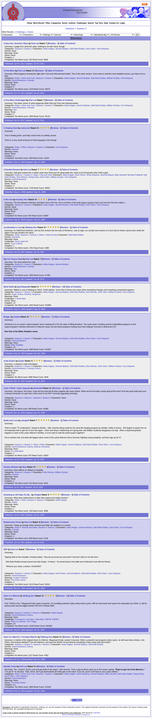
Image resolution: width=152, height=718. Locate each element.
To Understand (17, 451)
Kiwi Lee (35, 43)
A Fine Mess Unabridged (14, 100)
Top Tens (99, 23)
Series (65, 23)
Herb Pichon (80, 175)
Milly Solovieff (120, 175)
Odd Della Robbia (77, 49)
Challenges (82, 23)
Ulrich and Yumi (28, 78)
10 (63, 287)
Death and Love (11, 420)
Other (24, 147)
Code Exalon (9, 361)
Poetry (14, 502)
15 (67, 596)
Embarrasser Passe (12, 522)
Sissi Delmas (21, 177)
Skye (24, 467)
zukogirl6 (25, 420)
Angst (14, 294)
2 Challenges (19, 32)
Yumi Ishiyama (103, 49)
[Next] (79, 700)
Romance (16, 237)
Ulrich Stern (91, 49)
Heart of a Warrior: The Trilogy (23, 621)
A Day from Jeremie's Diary (16, 43)
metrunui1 (25, 128)
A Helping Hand (11, 128)
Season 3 (28, 644)
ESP (5, 549)
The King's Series (18, 580)
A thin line (8, 199)
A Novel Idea (20, 299)
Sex (15, 110)
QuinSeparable (24, 287)
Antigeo (37, 495)
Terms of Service (68, 715)
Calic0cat (96, 713)
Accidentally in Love (13, 227)
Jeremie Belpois (62, 49)
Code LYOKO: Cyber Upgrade (17, 388)
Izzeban (16, 317)
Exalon (21, 361)
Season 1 (28, 398)
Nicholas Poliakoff (134, 175)
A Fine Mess (9, 71)
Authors (72, 23)
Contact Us (114, 23)
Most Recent (38, 23)
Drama (20, 294)
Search (91, 23)
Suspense (36, 294)
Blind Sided (9, 287)
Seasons (70, 28)
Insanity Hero (22, 199)
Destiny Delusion (11, 467)
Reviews (52, 43)
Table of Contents (67, 43)
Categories (56, 23)
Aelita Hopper (48, 49)
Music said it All (21, 241)
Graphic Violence (21, 578)
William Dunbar (113, 78)
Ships (17, 78)
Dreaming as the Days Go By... (17, 495)
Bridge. (7, 317)
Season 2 (81, 28)
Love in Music (16, 244)
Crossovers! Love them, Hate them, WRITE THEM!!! (37, 619)
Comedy (30, 80)
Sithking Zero (31, 227)
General (15, 149)
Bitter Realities (17, 345)
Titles (47, 23)
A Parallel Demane (12, 170)
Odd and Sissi (46, 175)
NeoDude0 (38, 388)
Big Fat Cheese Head (13, 259)
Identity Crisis (10, 666)
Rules (78, 715)
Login (122, 23)
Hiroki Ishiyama (92, 175)
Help (106, 23)
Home (29, 23)
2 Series (29, 32)
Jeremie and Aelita (29, 527)
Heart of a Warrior (11, 596)
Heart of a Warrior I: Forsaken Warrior (20, 637)
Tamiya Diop (33, 177)
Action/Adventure (19, 80)
